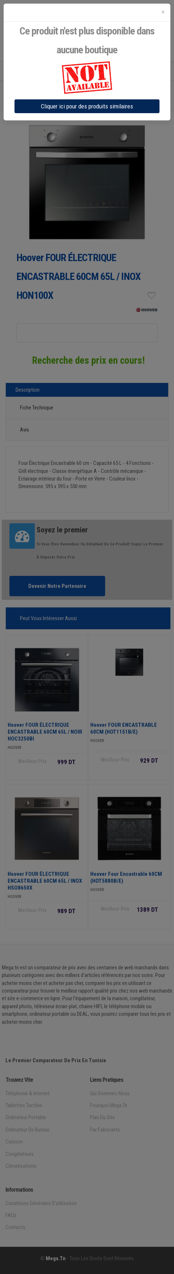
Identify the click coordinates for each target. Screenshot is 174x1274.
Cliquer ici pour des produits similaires (87, 106)
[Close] (163, 12)
